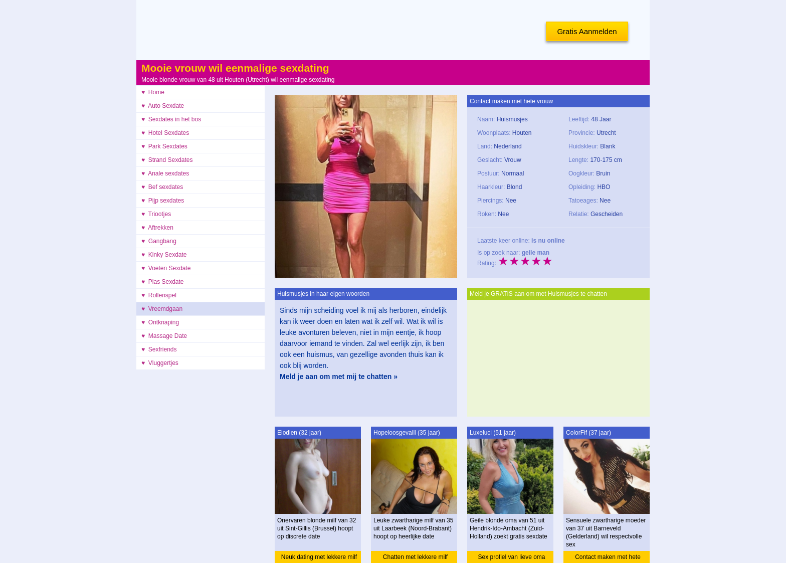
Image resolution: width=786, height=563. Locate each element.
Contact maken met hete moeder (608, 558)
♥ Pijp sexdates (162, 200)
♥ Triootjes (156, 214)
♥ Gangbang (158, 241)
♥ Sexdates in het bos (171, 119)
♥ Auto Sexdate (162, 105)
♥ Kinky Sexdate (164, 254)
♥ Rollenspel (158, 295)
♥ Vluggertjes (159, 362)
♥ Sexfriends (159, 349)
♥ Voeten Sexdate (166, 268)
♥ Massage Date (164, 335)
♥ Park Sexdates (164, 146)
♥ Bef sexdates (162, 187)
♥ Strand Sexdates (167, 159)
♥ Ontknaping (160, 322)
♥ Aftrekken (157, 227)
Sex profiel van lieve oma (511, 556)
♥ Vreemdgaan (161, 308)
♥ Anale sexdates (165, 173)
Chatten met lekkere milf (415, 556)
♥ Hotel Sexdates (165, 132)
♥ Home (152, 92)
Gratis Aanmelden (587, 31)
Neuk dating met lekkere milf (319, 556)
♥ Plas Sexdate (162, 281)
